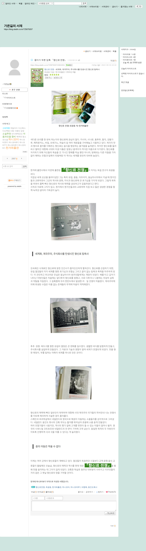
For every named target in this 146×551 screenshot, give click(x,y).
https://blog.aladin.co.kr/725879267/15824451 (48, 65)
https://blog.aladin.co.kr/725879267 (18, 29)
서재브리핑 (94, 7)
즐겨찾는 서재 (127, 7)
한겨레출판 (12, 147)
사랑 (12, 131)
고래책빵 (6, 128)
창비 (14, 136)
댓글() (113, 61)
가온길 (94, 65)
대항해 (84, 487)
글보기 (88, 51)
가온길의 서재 (13, 25)
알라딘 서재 (10, 3)
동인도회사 (92, 487)
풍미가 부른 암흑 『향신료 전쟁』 (50, 60)
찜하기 (100, 492)
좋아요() (50, 492)
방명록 (5, 117)
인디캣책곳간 (17, 134)
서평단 (17, 131)
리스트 (5, 94)
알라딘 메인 (30, 3)
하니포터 (13, 139)
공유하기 (89, 492)
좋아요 (80, 492)
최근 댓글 (125, 82)
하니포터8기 (13, 145)
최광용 (48, 487)
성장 (22, 131)
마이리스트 (10, 98)
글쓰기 (115, 7)
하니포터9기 (76, 487)
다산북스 (22, 128)
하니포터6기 (14, 142)
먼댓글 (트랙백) (127, 90)
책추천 (19, 137)
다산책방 (6, 131)
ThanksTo (111, 492)
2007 (14, 159)
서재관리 (106, 7)
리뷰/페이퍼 (7, 104)
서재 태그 (6, 124)
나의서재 (83, 7)
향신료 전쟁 (49, 69)
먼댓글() (41, 492)
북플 (20, 3)
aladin (19, 186)
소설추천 (6, 133)
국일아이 (14, 128)
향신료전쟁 (40, 487)
